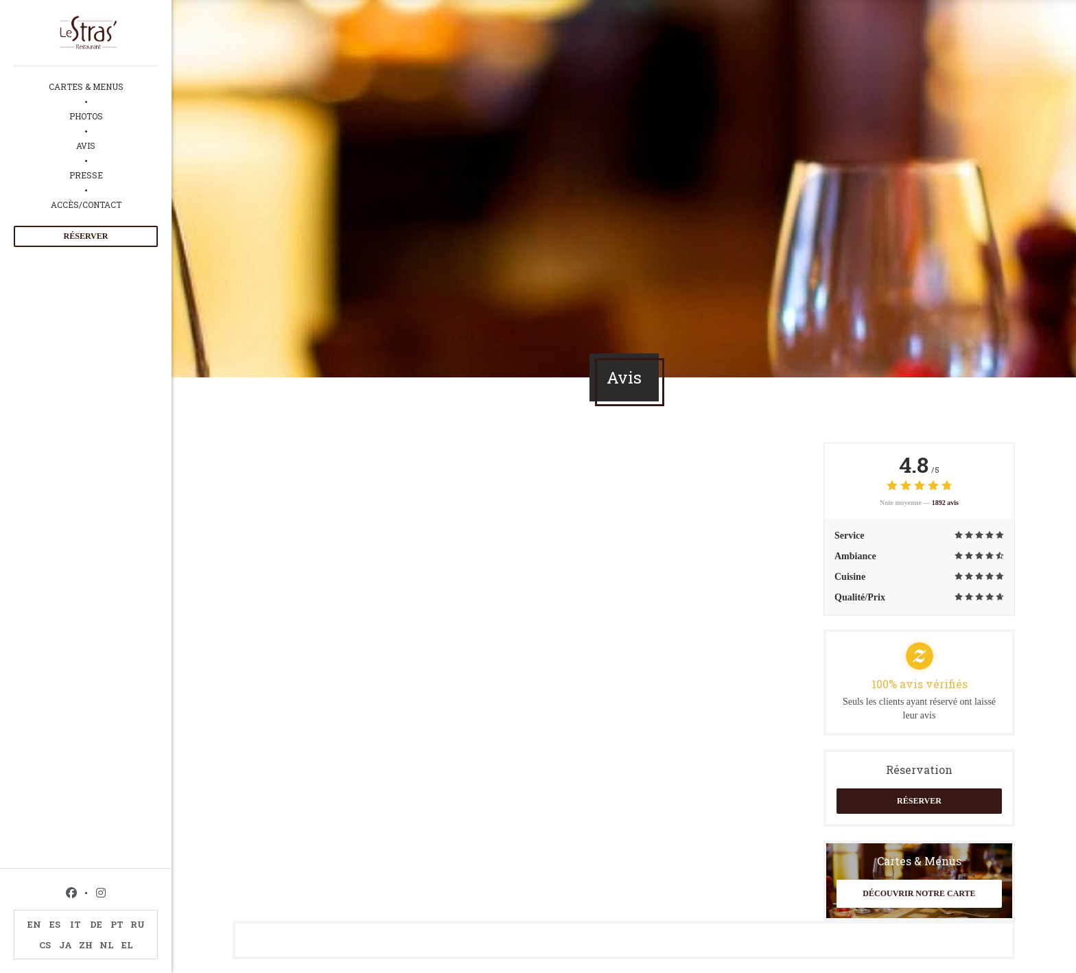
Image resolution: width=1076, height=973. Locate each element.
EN (34, 924)
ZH (86, 945)
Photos (86, 115)
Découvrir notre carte (919, 893)
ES (54, 924)
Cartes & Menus (86, 86)
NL (107, 945)
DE (96, 924)
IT (75, 924)
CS (45, 945)
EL (127, 945)
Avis (85, 145)
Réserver (86, 236)
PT (117, 924)
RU (137, 924)
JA (65, 945)
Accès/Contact (86, 204)
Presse (86, 174)
